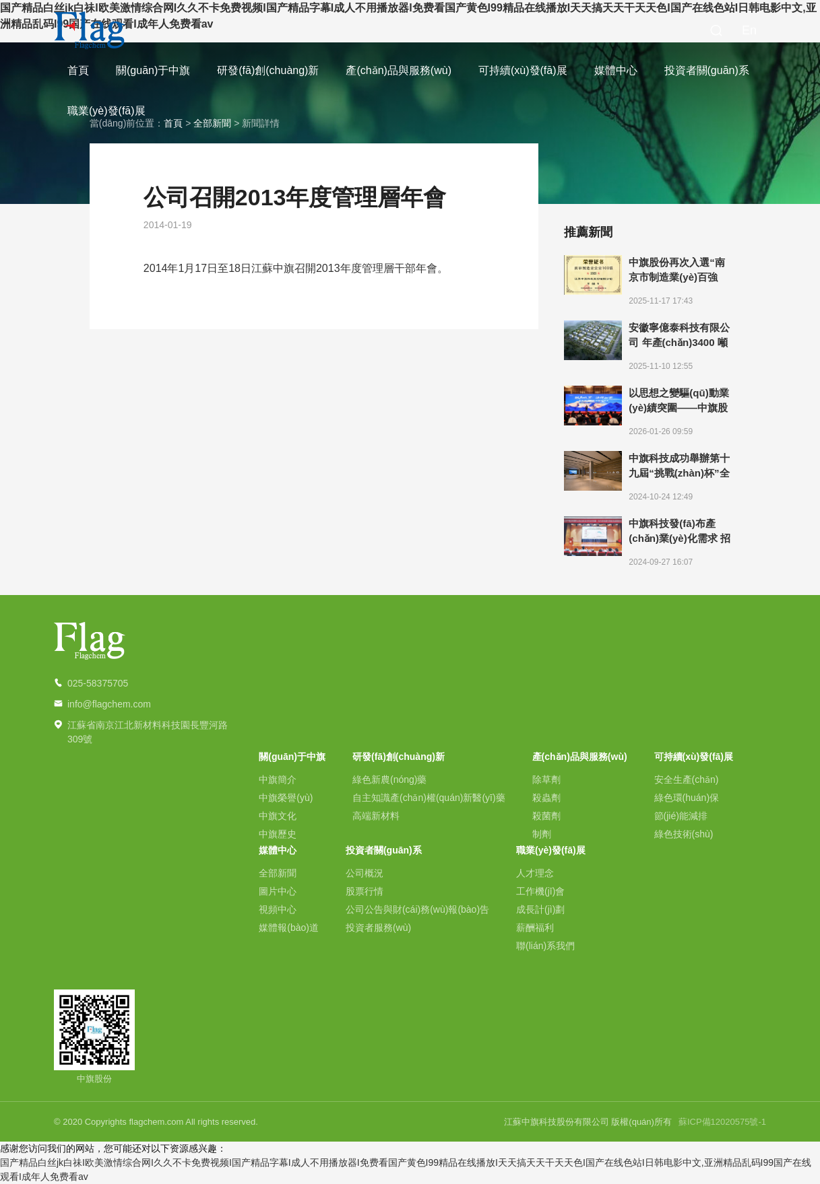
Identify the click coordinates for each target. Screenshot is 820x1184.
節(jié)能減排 (680, 815)
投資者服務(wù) (378, 927)
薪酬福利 (535, 927)
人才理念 (535, 873)
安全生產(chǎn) (686, 779)
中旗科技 (89, 30)
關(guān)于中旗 (153, 70)
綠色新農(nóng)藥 (389, 779)
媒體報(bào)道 (289, 927)
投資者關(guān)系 (706, 70)
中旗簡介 (277, 779)
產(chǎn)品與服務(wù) (398, 70)
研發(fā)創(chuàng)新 (268, 70)
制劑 (541, 834)
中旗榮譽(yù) (286, 797)
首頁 (78, 70)
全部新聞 (277, 873)
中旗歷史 (277, 834)
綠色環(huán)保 (686, 797)
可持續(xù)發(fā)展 (522, 70)
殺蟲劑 (546, 797)
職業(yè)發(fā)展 (106, 110)
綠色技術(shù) (684, 834)
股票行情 (364, 891)
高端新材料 (376, 815)
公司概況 (364, 873)
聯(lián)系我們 (545, 945)
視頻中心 (277, 909)
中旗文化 (277, 815)
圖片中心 (277, 891)
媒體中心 (615, 70)
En (749, 30)
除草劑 (546, 779)
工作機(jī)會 (540, 891)
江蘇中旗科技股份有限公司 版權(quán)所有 (588, 1122)
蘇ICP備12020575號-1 (722, 1122)
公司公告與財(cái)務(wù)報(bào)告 (417, 909)
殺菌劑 (546, 815)
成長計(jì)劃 (540, 909)
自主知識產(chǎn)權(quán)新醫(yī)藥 (428, 797)
